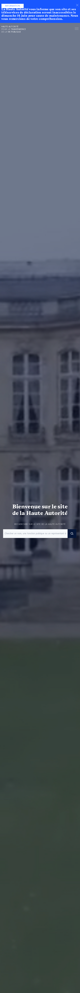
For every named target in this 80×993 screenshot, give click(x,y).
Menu (77, 29)
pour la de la (13, 29)
